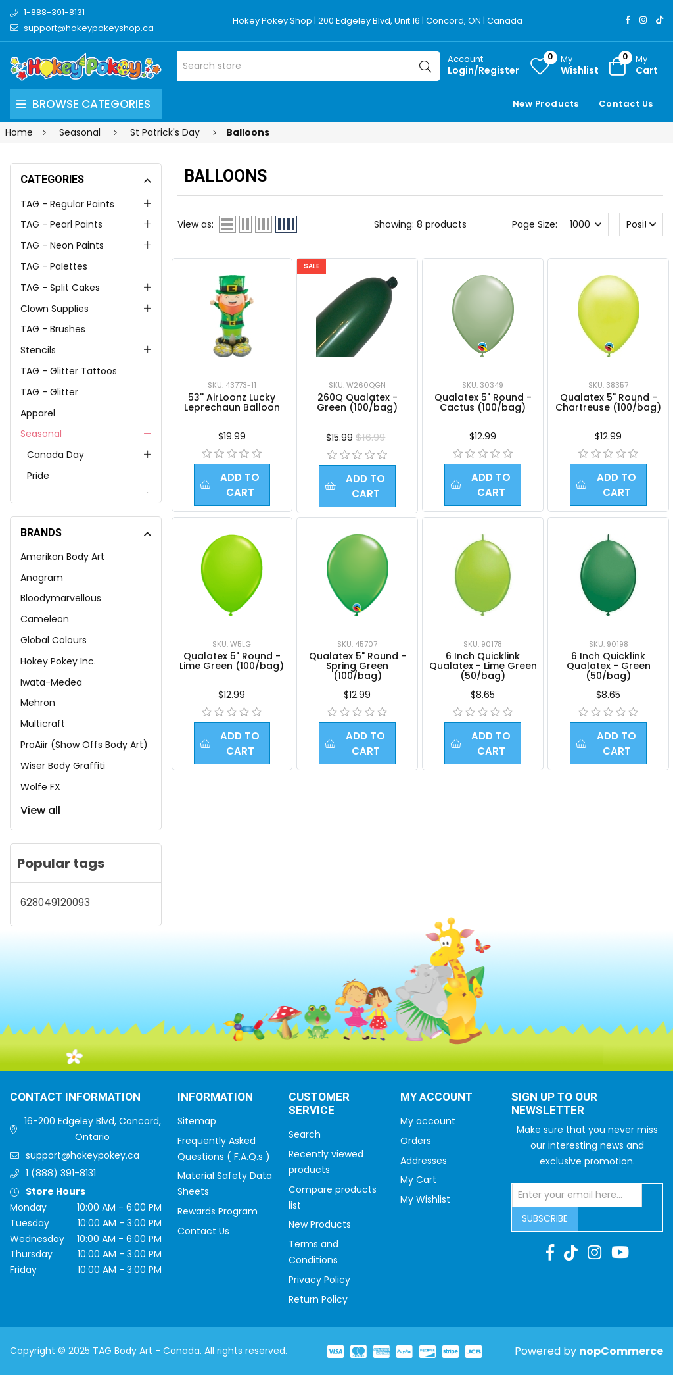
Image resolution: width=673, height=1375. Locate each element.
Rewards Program (217, 1211)
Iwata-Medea (51, 682)
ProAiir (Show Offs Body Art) (84, 744)
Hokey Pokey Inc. (58, 661)
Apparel (37, 413)
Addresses (423, 1160)
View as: (195, 224)
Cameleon (44, 619)
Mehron (37, 702)
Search (305, 1134)
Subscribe (545, 1218)
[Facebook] (628, 20)
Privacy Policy (319, 1279)
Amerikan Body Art (62, 556)
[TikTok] (659, 20)
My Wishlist (425, 1199)
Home (19, 132)
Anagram (41, 577)
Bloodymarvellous (60, 598)
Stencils (38, 350)
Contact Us (626, 103)
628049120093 (55, 902)
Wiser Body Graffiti (62, 765)
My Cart (418, 1179)
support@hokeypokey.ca (82, 1155)
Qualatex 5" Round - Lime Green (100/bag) (231, 660)
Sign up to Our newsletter (554, 1104)
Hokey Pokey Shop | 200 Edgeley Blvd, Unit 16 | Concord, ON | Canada (377, 20)
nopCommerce (621, 1351)
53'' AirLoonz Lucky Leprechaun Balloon (232, 402)
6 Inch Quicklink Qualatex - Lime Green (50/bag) (483, 665)
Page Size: (534, 224)
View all (40, 810)
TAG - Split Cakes (60, 287)
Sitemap (196, 1121)
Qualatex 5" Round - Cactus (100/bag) (483, 402)
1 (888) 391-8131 (61, 1173)
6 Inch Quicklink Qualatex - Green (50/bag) (609, 665)
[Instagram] (643, 20)
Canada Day (55, 454)
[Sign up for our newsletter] (577, 1195)
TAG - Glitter (49, 392)
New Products (546, 103)
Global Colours (53, 640)
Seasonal (41, 433)
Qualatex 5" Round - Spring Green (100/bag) (357, 665)
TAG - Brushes (52, 329)
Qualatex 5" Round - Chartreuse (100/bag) (608, 402)
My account (427, 1121)
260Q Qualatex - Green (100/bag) (357, 402)
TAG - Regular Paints (67, 204)
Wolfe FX (40, 786)
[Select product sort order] (641, 224)
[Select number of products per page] (586, 224)
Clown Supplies (54, 308)
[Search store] (308, 66)
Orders (415, 1140)
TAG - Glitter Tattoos (68, 371)
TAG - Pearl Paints (61, 224)
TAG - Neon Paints (62, 245)
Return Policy (318, 1299)
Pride (38, 475)
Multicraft (42, 723)
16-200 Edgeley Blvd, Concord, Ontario (92, 1128)
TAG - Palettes (53, 266)
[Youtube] (620, 1253)
